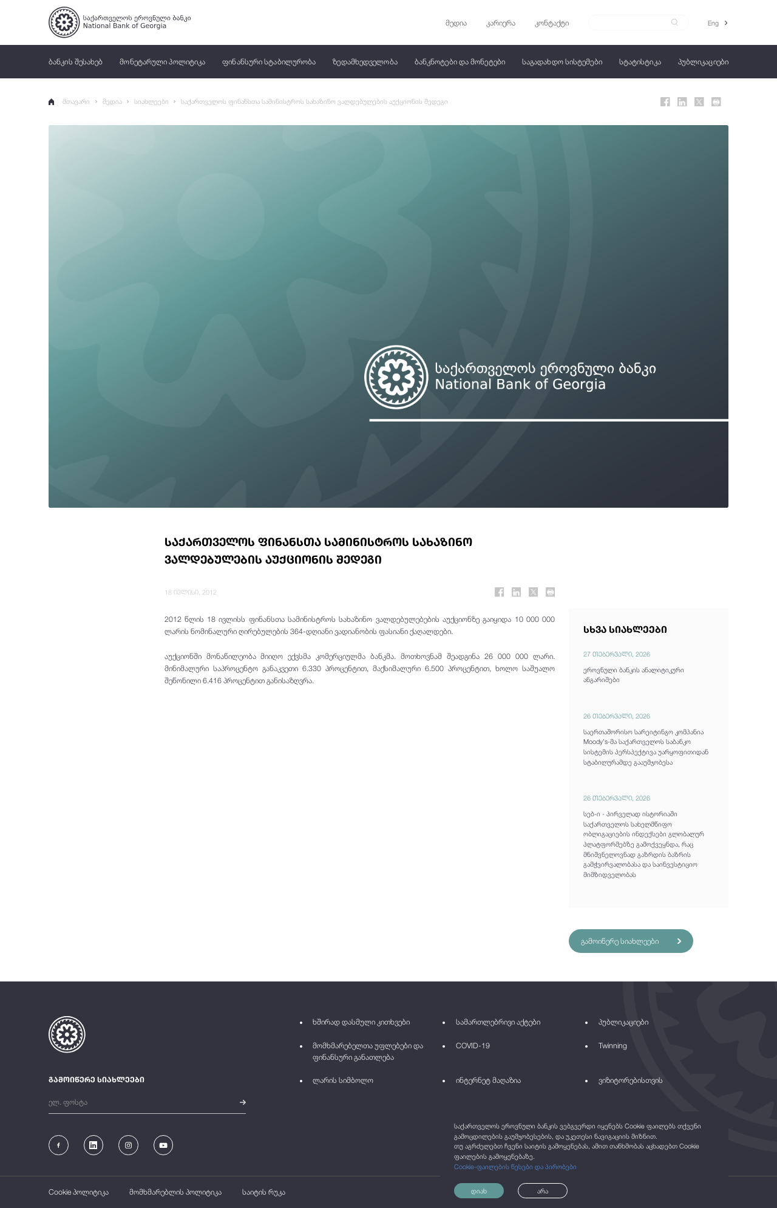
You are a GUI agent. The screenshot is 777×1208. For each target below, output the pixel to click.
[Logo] (120, 22)
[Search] (633, 22)
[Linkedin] (682, 102)
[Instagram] (128, 1145)
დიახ (479, 1191)
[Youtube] (164, 1145)
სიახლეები (151, 101)
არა (542, 1191)
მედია (112, 101)
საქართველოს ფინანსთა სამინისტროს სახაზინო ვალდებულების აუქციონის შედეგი (314, 101)
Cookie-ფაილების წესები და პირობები (515, 1166)
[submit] (674, 22)
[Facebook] (665, 102)
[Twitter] (699, 102)
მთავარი (69, 101)
